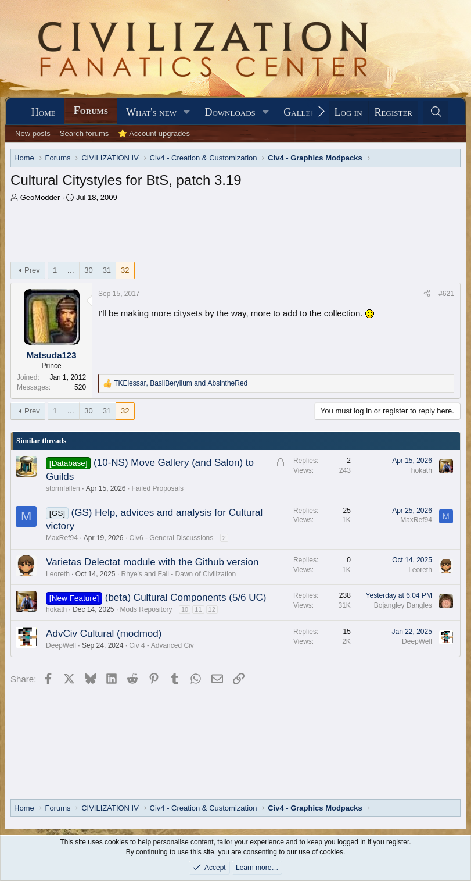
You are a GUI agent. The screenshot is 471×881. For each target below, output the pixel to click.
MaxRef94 (62, 538)
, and (180, 383)
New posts (33, 133)
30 (88, 270)
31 (107, 270)
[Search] (435, 112)
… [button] (70, 270)
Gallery (302, 112)
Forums (91, 110)
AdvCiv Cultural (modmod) (103, 633)
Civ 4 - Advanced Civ (161, 645)
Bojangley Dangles (403, 605)
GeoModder (40, 197)
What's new (151, 112)
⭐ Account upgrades (154, 133)
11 (198, 609)
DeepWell (61, 645)
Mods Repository (146, 609)
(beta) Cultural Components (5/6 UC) (186, 597)
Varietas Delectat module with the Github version (152, 562)
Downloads (229, 112)
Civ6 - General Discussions (172, 538)
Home (43, 112)
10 (184, 609)
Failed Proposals (158, 488)
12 (211, 609)
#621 (446, 294)
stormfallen (63, 488)
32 (125, 270)
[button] (187, 112)
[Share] (426, 294)
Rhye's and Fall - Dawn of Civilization (178, 574)
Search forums (84, 133)
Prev (32, 270)
